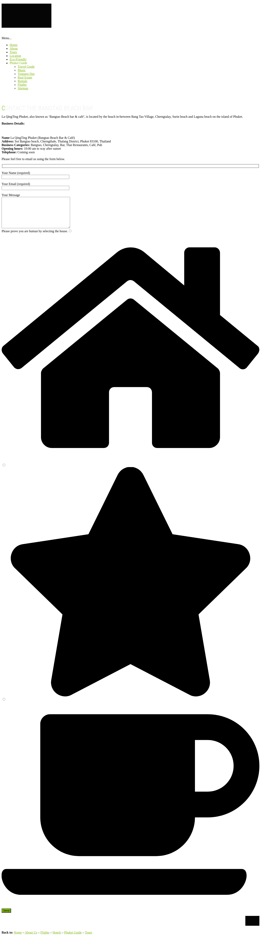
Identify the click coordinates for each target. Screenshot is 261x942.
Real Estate (25, 77)
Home (13, 45)
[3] (4, 705)
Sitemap (23, 88)
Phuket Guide (18, 63)
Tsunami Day (26, 74)
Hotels (57, 938)
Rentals (22, 81)
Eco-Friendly (18, 59)
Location (15, 55)
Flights (22, 84)
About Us (31, 938)
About (14, 48)
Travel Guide (26, 66)
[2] (4, 471)
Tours (13, 52)
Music (22, 70)
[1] (70, 237)
